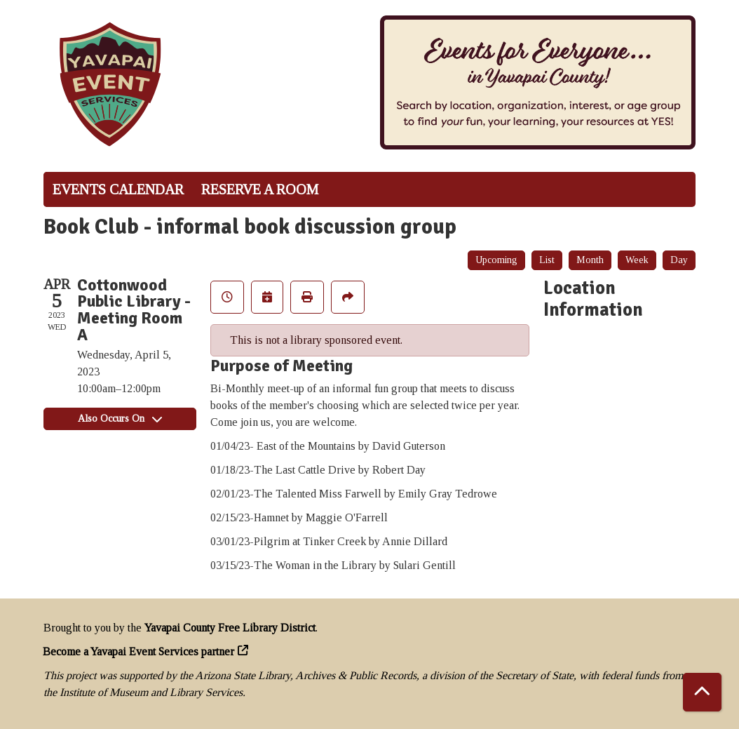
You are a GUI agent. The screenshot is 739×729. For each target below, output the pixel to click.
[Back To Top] (702, 692)
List (547, 260)
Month (590, 260)
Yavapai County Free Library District (230, 628)
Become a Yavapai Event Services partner (138, 651)
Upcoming (496, 260)
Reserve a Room (259, 189)
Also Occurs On (120, 418)
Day (679, 260)
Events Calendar (118, 189)
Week (637, 260)
